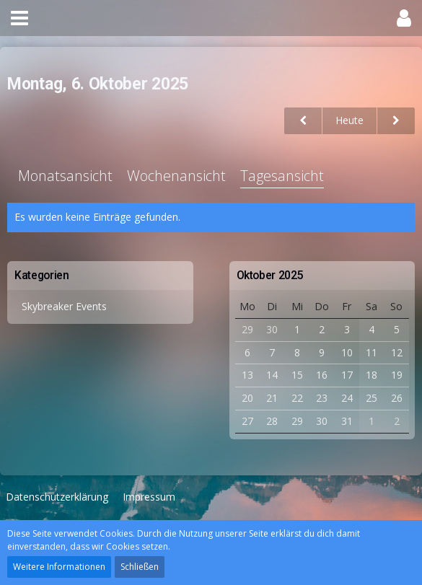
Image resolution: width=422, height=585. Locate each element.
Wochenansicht (176, 175)
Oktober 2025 (270, 275)
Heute (349, 120)
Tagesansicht (282, 175)
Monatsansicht (65, 175)
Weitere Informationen (59, 566)
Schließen (139, 566)
